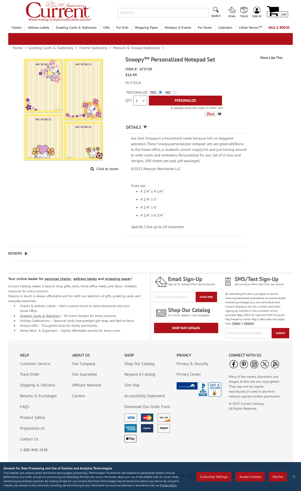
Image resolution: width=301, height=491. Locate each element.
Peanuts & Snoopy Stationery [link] (136, 47)
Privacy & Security (192, 363)
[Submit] (280, 333)
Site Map (131, 385)
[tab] (186, 127)
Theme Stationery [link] (93, 47)
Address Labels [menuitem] (38, 27)
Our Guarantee (84, 374)
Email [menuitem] (232, 16)
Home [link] (18, 47)
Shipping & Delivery (37, 385)
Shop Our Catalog (186, 328)
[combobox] (163, 12)
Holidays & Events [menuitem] (178, 27)
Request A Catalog (139, 374)
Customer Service (35, 363)
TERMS (236, 323)
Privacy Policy (168, 485)
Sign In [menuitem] (256, 16)
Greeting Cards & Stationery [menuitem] (76, 27)
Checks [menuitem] (16, 27)
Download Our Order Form (147, 406)
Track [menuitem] (244, 16)
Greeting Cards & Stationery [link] (50, 47)
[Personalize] (185, 100)
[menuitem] (250, 27)
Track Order (30, 374)
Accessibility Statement (144, 395)
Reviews (15, 253)
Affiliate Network (86, 385)
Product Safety (32, 417)
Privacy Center (189, 374)
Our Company (83, 363)
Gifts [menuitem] (106, 27)
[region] (150, 476)
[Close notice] (294, 476)
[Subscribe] (206, 297)
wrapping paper (118, 278)
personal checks (58, 278)
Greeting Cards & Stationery (40, 316)
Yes (153, 92)
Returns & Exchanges (38, 395)
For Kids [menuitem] (122, 27)
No (168, 92)
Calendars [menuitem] (225, 27)
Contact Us (29, 439)
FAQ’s (24, 406)
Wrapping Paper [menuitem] (146, 27)
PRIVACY (249, 323)
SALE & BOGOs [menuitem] (278, 27)
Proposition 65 (32, 428)
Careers (78, 395)
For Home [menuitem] (205, 27)
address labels (85, 278)
